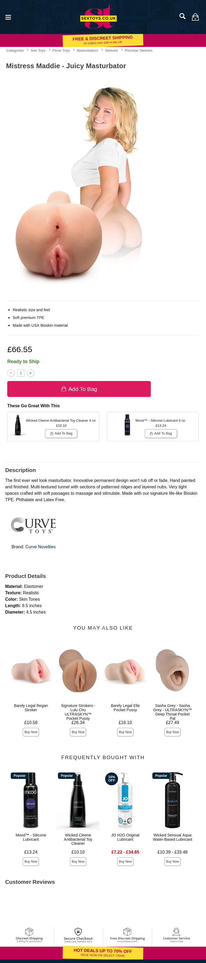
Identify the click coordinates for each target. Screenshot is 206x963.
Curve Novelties (40, 546)
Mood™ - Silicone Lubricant (31, 837)
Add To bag (79, 389)
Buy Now (30, 732)
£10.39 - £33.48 (172, 852)
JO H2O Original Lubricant (125, 837)
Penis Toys (61, 50)
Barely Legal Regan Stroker (31, 707)
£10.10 (78, 852)
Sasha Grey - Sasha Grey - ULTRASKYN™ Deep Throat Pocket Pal (172, 712)
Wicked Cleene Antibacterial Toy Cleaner (78, 839)
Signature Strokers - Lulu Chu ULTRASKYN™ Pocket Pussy (78, 712)
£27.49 (172, 722)
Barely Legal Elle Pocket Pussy (125, 707)
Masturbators (87, 50)
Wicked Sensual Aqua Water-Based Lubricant (172, 837)
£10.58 (31, 722)
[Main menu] (8, 17)
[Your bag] (195, 16)
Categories (15, 50)
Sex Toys (38, 50)
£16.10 (125, 722)
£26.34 (78, 722)
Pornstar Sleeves (139, 50)
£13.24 (31, 852)
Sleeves (111, 50)
